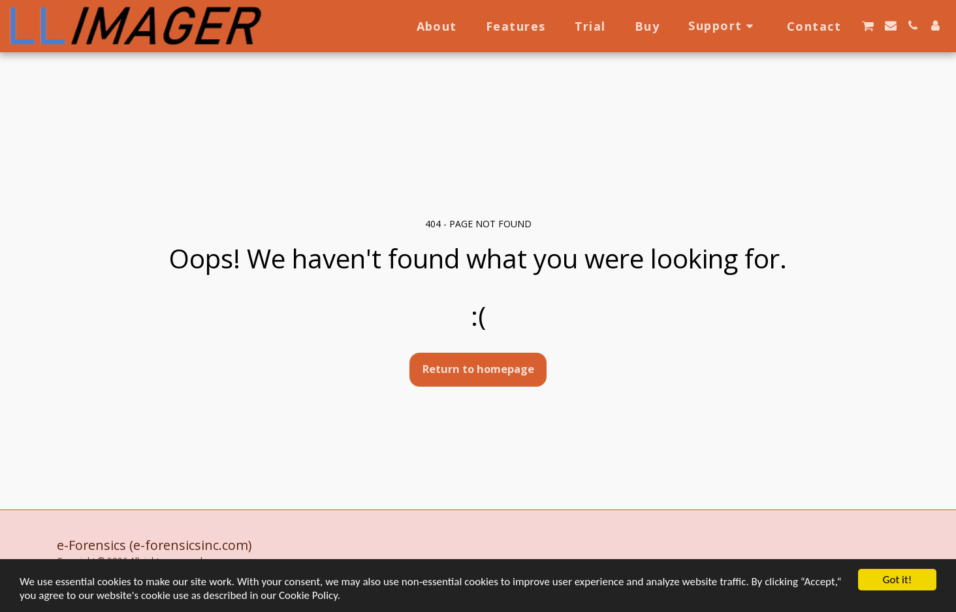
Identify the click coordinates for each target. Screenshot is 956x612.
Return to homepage (478, 368)
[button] (723, 26)
